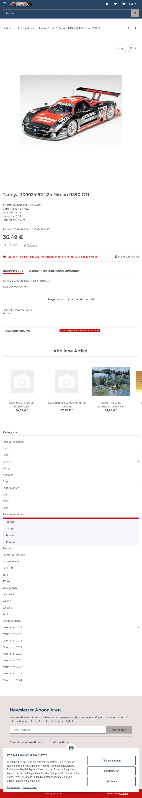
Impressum (15, 787)
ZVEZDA (10, 541)
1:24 (18, 216)
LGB (5, 494)
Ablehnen (110, 781)
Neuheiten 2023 (12, 673)
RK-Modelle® (11, 561)
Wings (6, 468)
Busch (6, 481)
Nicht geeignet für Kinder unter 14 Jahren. (79, 330)
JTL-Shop (123, 793)
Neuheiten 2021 (12, 660)
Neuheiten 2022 (12, 667)
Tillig (6, 574)
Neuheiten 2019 (12, 647)
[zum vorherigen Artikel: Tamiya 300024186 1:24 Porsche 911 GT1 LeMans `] (128, 28)
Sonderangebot (12, 620)
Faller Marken (11, 488)
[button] (107, 3)
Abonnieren (119, 729)
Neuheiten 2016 (12, 627)
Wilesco (7, 607)
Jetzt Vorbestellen (13, 441)
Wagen (7, 461)
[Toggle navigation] (4, 2)
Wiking (7, 601)
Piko (5, 507)
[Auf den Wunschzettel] (132, 48)
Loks (5, 455)
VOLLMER (8, 594)
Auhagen (8, 474)
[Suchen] (67, 13)
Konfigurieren (109, 771)
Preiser (7, 548)
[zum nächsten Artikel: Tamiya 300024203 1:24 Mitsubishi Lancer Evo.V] (135, 28)
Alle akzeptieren (110, 760)
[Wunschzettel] (115, 3)
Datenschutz (31, 787)
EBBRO (10, 522)
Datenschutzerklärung (72, 717)
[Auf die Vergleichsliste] (122, 48)
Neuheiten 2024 (12, 680)
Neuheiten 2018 (12, 640)
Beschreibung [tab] (13, 270)
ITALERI (10, 528)
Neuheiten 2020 (12, 653)
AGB (12, 749)
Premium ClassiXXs (14, 555)
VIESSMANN (10, 587)
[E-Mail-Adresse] (58, 730)
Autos (6, 448)
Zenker (7, 614)
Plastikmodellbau (13, 514)
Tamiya (10, 535)
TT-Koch (7, 581)
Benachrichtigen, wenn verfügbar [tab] (54, 270)
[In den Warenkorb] (6, 40)
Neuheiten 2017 (12, 634)
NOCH (6, 501)
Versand (32, 245)
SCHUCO (8, 568)
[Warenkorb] (129, 3)
